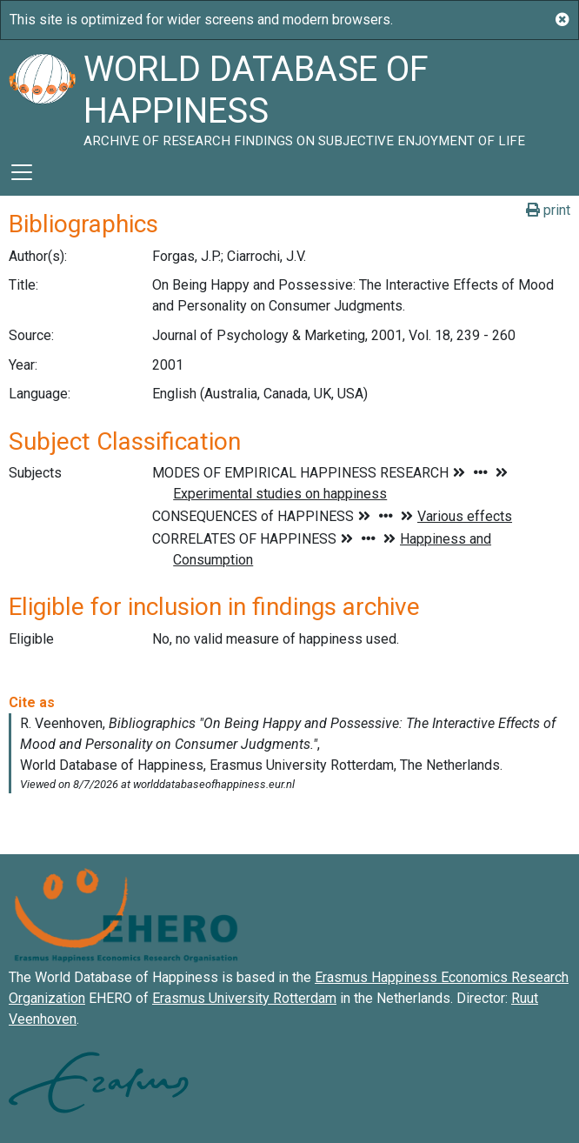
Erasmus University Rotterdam (244, 998)
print (548, 210)
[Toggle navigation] (22, 172)
